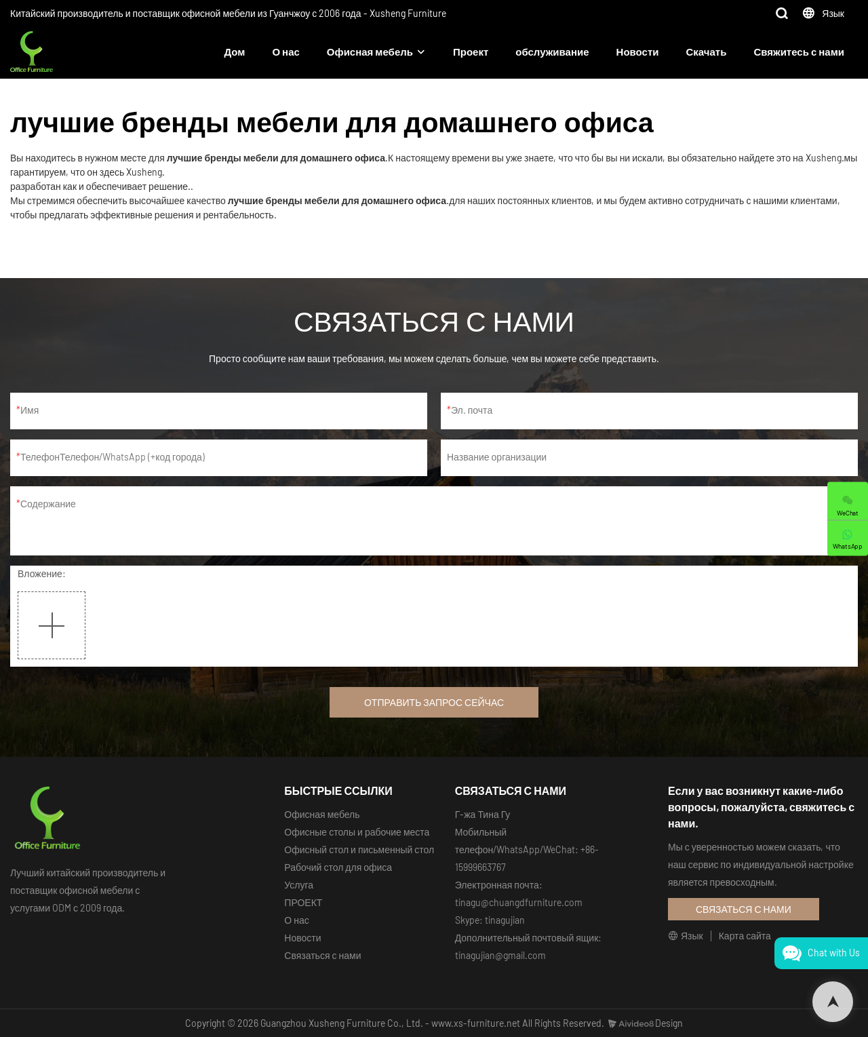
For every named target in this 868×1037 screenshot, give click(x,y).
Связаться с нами (322, 955)
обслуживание (552, 51)
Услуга (298, 885)
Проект (470, 51)
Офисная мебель (370, 51)
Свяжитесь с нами (798, 51)
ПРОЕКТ (303, 902)
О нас (285, 51)
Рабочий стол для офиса (338, 867)
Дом (234, 51)
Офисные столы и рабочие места (356, 832)
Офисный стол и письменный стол (359, 849)
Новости (637, 51)
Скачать (706, 51)
